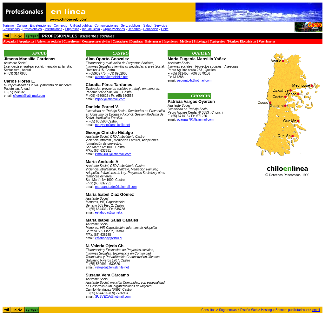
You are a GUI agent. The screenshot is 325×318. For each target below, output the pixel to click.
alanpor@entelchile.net (111, 77)
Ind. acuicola (91, 29)
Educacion (150, 29)
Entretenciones (40, 25)
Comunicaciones (106, 25)
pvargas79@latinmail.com (195, 119)
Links (164, 29)
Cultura (22, 25)
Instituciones (53, 29)
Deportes (134, 29)
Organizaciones (114, 29)
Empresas (72, 29)
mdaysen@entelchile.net (112, 125)
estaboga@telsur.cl (108, 238)
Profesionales (32, 29)
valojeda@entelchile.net (112, 267)
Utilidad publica (81, 25)
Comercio (60, 25)
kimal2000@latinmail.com (113, 154)
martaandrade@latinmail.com (116, 187)
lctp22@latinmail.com (110, 99)
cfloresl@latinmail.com (29, 95)
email (316, 310)
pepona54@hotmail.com (194, 80)
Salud (147, 25)
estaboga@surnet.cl (109, 212)
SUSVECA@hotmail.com (113, 296)
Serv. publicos (131, 25)
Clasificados (11, 29)
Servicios (160, 25)
